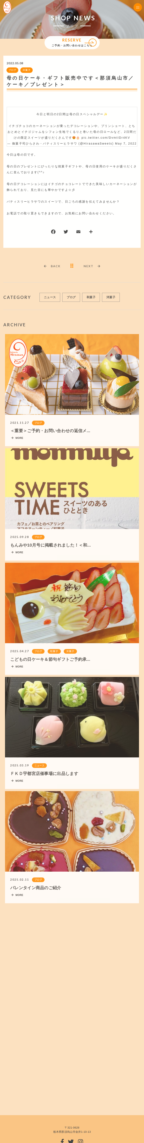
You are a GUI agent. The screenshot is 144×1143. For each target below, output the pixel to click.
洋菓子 (26, 70)
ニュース (50, 299)
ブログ (12, 70)
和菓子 (91, 299)
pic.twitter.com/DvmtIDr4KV (106, 138)
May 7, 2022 (126, 143)
